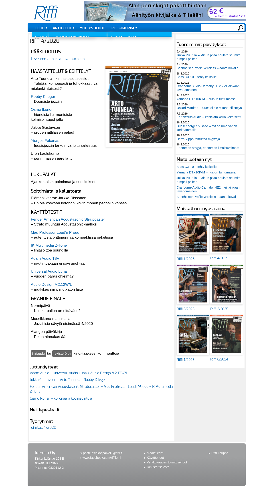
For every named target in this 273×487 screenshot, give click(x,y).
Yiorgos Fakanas (45, 140)
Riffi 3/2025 (186, 309)
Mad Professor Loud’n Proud (55, 232)
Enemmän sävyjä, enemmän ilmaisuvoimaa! (208, 148)
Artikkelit (62, 28)
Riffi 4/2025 (219, 258)
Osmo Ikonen (42, 109)
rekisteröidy (62, 353)
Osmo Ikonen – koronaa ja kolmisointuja (61, 398)
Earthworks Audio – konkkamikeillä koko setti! (209, 117)
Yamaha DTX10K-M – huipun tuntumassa (206, 99)
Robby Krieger (43, 96)
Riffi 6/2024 (219, 359)
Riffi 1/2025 (186, 360)
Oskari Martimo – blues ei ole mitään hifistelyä (209, 108)
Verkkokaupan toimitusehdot (167, 462)
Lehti (39, 28)
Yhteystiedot (92, 28)
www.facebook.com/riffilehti (102, 457)
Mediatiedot (155, 453)
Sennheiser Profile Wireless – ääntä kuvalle (208, 68)
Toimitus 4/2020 (43, 427)
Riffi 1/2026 (186, 259)
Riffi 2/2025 (219, 309)
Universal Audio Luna (49, 271)
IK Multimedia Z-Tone (49, 245)
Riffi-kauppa (122, 28)
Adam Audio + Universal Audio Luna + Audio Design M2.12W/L (79, 373)
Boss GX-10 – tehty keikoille (197, 77)
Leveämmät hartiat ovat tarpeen (58, 59)
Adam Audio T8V (45, 258)
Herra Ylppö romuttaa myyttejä (198, 139)
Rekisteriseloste (158, 467)
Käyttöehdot (155, 457)
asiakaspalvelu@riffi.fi (107, 453)
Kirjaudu (38, 353)
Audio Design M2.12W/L (51, 284)
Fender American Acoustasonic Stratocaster (68, 219)
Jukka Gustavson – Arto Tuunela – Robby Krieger (68, 380)
